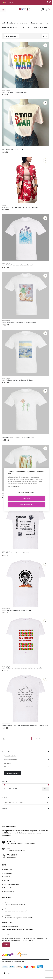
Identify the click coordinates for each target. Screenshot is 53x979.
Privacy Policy (9, 888)
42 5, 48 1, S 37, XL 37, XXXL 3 (14, 802)
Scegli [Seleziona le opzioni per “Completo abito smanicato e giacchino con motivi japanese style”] (45, 160)
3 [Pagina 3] (39, 738)
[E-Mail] (25, 935)
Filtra (45, 789)
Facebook (4, 973)
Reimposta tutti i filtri (12, 773)
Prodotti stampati (10, 759)
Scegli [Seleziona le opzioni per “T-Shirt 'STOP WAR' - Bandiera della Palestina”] (45, 103)
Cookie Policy (9, 892)
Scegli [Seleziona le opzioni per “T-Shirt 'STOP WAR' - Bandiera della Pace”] (45, 45)
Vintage (4, 205)
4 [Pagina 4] (43, 738)
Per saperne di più (14, 486)
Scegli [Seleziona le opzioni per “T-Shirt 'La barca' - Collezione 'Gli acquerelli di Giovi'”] (45, 333)
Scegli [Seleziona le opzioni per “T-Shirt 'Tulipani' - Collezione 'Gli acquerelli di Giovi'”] (45, 218)
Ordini (6, 880)
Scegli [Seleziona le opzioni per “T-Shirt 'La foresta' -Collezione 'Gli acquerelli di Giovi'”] (45, 448)
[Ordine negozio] (11, 36)
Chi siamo (8, 869)
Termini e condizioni (11, 884)
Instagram (9, 973)
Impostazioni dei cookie (26, 492)
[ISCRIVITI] (6, 944)
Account (7, 877)
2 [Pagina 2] (36, 738)
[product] (25, 65)
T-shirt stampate (6, 90)
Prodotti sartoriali (10, 756)
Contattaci (8, 873)
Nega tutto (26, 498)
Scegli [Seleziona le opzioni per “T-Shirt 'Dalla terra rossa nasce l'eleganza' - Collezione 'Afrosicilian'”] (45, 621)
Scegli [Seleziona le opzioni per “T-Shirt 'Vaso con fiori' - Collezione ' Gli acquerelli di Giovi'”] (45, 276)
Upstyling (7, 763)
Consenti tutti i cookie (26, 504)
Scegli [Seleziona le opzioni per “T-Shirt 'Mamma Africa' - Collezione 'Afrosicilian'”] (45, 564)
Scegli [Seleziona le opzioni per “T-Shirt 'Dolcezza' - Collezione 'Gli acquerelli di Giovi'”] (45, 391)
